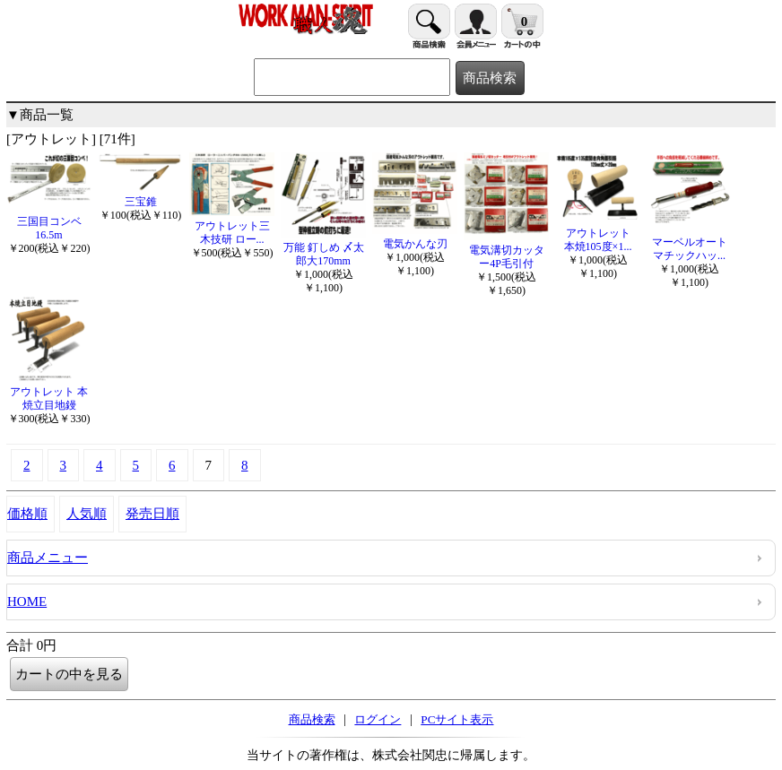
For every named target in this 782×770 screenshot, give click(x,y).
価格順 (27, 513)
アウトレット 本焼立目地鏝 (48, 391)
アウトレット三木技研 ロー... (231, 226)
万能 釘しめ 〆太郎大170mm (323, 247)
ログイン (377, 719)
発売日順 (152, 513)
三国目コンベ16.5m (48, 221)
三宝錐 (140, 195)
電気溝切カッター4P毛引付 (506, 250)
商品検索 (312, 719)
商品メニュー (47, 557)
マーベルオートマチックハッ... (689, 242)
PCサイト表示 (457, 719)
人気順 (86, 513)
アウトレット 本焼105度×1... (598, 233)
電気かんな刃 (414, 237)
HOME (27, 601)
